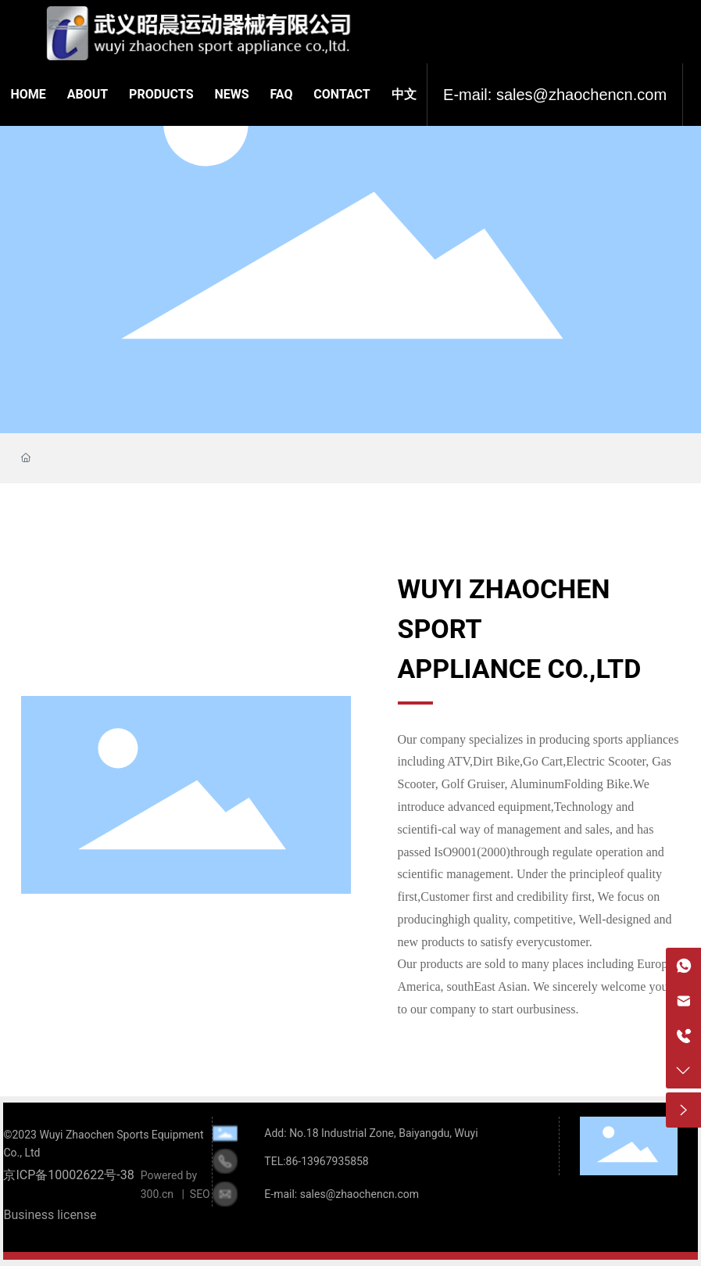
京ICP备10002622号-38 (68, 1174)
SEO (200, 1194)
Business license (49, 1214)
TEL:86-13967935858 (316, 1161)
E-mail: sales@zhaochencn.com (555, 94)
